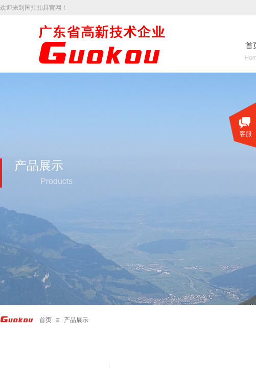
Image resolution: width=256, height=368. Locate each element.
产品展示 (76, 320)
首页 (45, 320)
